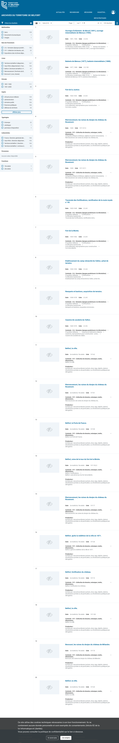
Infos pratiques (100, 18)
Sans (6, 32)
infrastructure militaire (11, 97)
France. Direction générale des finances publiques (20, 138)
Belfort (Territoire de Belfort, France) (15, 68)
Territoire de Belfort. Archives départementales (19, 146)
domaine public (9, 102)
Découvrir (88, 12)
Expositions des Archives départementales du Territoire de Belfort (25, 53)
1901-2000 (7, 87)
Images (6, 37)
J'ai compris (66, 738)
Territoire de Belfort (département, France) (17, 63)
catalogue (7, 125)
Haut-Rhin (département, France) (15, 66)
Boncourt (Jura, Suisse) (12, 74)
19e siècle (7, 166)
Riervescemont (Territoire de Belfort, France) (18, 71)
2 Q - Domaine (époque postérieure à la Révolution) (20, 48)
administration (9, 99)
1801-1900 (7, 84)
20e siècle (7, 169)
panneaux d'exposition (11, 128)
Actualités (60, 12)
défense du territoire (10, 108)
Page (70, 23)
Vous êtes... (101, 12)
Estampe (7, 122)
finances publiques (10, 105)
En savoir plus (52, 738)
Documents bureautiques (12, 35)
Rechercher (74, 12)
